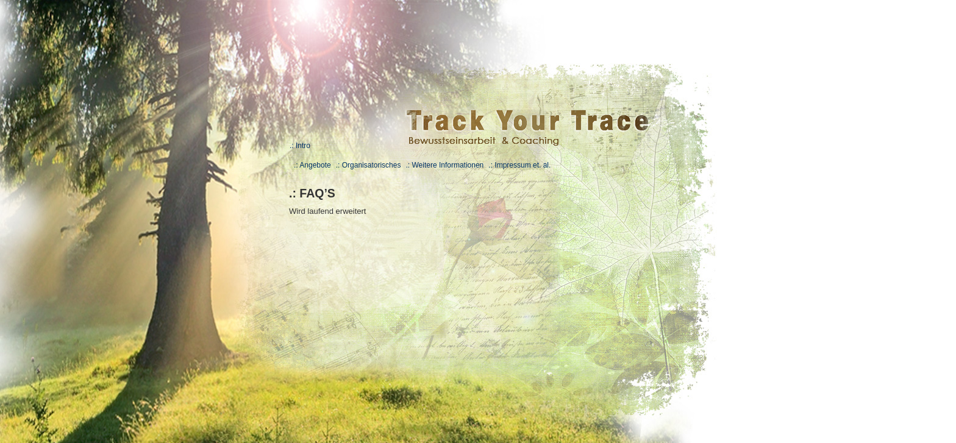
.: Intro (300, 145)
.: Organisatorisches (368, 165)
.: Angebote (312, 165)
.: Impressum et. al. (519, 165)
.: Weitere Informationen (444, 165)
